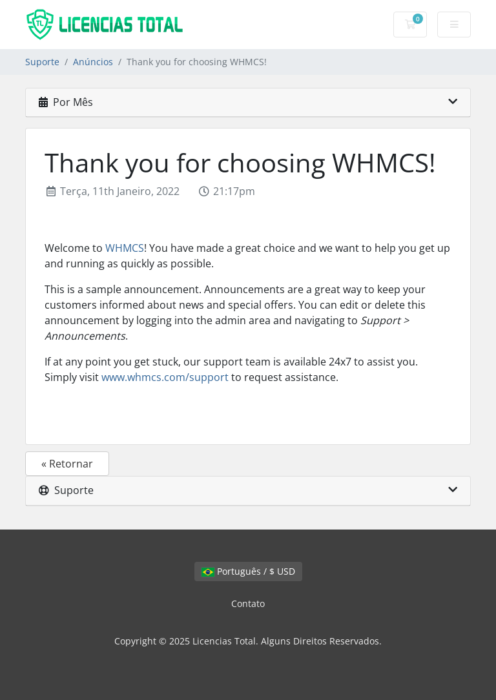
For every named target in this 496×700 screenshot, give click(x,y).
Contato (248, 603)
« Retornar (67, 464)
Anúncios (93, 62)
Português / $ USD (248, 571)
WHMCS (124, 248)
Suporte (42, 62)
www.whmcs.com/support (165, 377)
